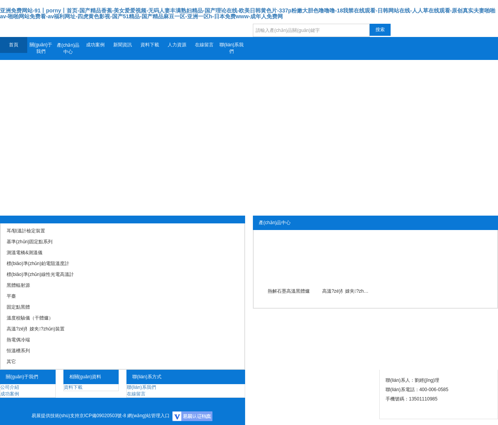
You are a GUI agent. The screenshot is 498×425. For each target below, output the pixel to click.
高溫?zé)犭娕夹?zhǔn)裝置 (346, 291)
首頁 (13, 44)
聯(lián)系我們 (231, 48)
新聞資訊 (122, 44)
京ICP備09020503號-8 (102, 415)
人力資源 (177, 44)
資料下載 (149, 44)
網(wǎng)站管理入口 (148, 415)
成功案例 (95, 44)
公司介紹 (9, 387)
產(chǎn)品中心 (68, 48)
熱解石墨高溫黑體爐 (289, 291)
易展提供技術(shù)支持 (55, 415)
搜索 (380, 29)
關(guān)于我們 (41, 48)
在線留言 (204, 44)
